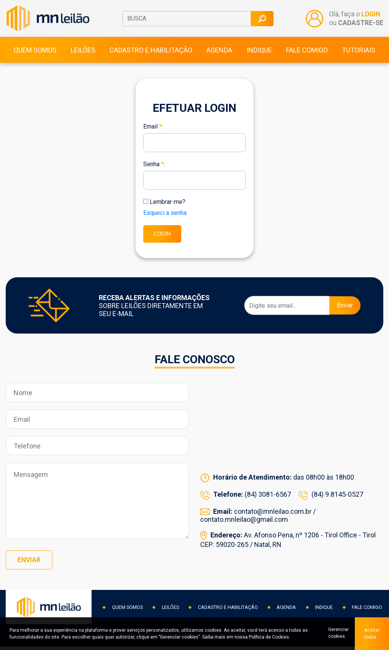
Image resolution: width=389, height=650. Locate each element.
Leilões (83, 54)
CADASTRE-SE (360, 25)
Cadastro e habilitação (150, 54)
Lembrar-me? (167, 205)
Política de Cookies (269, 637)
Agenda (219, 54)
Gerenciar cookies (337, 634)
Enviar (345, 310)
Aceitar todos (372, 634)
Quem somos (35, 54)
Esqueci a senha (165, 216)
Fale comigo (307, 54)
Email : (153, 130)
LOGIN (371, 17)
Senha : (154, 168)
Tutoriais (358, 54)
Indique (259, 54)
